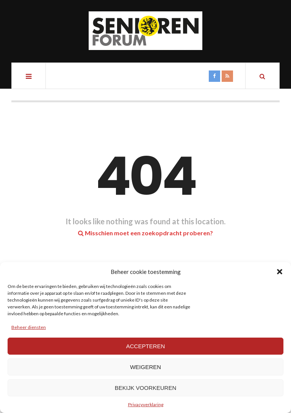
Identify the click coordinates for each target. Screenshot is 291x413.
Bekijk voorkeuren (146, 388)
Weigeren (145, 367)
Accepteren (145, 346)
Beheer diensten (28, 327)
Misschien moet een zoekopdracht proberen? (145, 232)
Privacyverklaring (145, 404)
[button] (279, 271)
